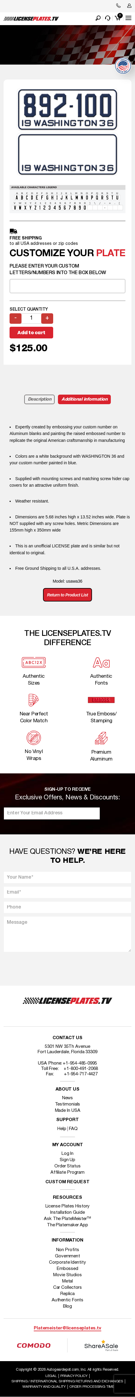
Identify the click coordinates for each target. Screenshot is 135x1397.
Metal (67, 1281)
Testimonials (67, 1104)
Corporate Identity (67, 1262)
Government (67, 1256)
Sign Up (67, 1160)
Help (61, 1129)
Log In (67, 1154)
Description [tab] (39, 399)
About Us (67, 1089)
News (67, 1098)
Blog (67, 1306)
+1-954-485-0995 (80, 1063)
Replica (67, 1294)
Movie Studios (67, 1275)
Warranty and (44, 1386)
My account (67, 1145)
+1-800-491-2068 (81, 1069)
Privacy (74, 1376)
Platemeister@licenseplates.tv (67, 1328)
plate (110, 253)
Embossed (67, 1269)
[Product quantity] (31, 318)
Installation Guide (67, 1212)
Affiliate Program (67, 1172)
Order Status (67, 1166)
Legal (51, 1376)
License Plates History (67, 1206)
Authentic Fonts (68, 1300)
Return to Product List (67, 595)
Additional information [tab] (84, 399)
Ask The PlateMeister (67, 1219)
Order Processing (91, 1386)
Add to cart (31, 332)
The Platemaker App (67, 1225)
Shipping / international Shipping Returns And (67, 1381)
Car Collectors (67, 1287)
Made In (67, 1111)
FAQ (73, 1129)
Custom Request (67, 1182)
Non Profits (67, 1250)
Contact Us (67, 1038)
